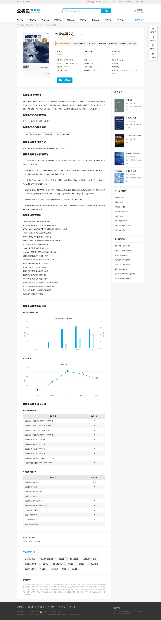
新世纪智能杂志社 (120, 230)
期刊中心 (98, 2)
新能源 (64, 569)
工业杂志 (108, 20)
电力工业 (74, 569)
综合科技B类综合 (30, 559)
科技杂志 (95, 20)
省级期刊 (132, 43)
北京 (91, 63)
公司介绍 (20, 607)
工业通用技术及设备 (47, 559)
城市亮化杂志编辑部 (121, 269)
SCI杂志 (113, 2)
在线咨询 (140, 11)
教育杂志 (33, 20)
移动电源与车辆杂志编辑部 (123, 260)
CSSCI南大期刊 (79, 43)
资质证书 (30, 607)
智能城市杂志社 (119, 197)
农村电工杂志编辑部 (121, 255)
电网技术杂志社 (119, 216)
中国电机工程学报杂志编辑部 (123, 250)
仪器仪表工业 (74, 559)
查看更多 (115, 73)
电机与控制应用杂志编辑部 (123, 278)
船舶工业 (81, 564)
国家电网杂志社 (119, 202)
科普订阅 (105, 2)
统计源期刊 (113, 43)
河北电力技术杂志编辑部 (122, 264)
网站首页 (20, 20)
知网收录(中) (40, 25)
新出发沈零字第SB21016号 (36, 614)
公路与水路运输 (57, 564)
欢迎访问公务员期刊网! (23, 2)
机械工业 (61, 559)
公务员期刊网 (29, 25)
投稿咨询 (66, 80)
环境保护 (29, 537)
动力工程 (43, 569)
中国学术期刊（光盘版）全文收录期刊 (57, 134)
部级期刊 (123, 43)
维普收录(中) (126, 70)
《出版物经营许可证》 (37, 584)
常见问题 (72, 607)
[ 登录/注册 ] (128, 2)
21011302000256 (55, 612)
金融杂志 (70, 20)
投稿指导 (120, 2)
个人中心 (62, 607)
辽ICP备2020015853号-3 (32, 612)
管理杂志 (83, 20)
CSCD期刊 (102, 43)
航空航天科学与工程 (89, 559)
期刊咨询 (41, 607)
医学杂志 (45, 20)
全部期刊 (140, 20)
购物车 (91, 2)
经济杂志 (58, 20)
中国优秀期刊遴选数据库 (32, 134)
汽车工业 (70, 564)
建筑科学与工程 (30, 569)
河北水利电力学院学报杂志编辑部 (125, 274)
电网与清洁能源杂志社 (121, 211)
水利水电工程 (94, 564)
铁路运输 (45, 564)
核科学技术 (54, 569)
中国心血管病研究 (32, 541)
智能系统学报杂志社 (121, 221)
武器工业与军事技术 (31, 564)
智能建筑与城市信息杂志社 (123, 225)
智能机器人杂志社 (120, 207)
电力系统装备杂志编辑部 (122, 246)
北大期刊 (92, 43)
